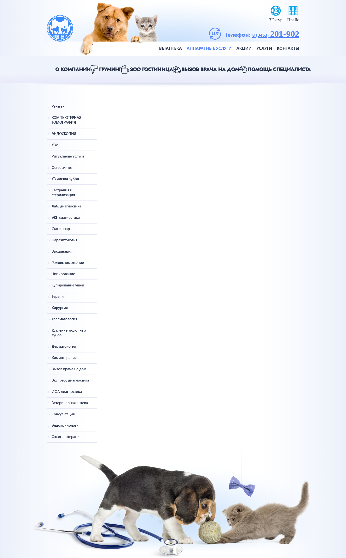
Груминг (110, 69)
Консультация (63, 414)
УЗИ (55, 144)
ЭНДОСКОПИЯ (64, 133)
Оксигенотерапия (66, 436)
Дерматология (64, 346)
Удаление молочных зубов (69, 332)
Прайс (293, 19)
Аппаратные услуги (209, 48)
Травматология (64, 318)
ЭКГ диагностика (66, 217)
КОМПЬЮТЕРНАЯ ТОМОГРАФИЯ (66, 120)
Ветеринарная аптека (70, 402)
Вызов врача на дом (210, 69)
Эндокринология (66, 425)
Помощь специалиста (279, 69)
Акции (244, 48)
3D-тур (276, 19)
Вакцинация (62, 251)
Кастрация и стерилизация (63, 192)
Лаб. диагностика (66, 206)
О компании (73, 69)
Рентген (58, 106)
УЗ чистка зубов (65, 178)
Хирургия (60, 307)
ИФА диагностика (67, 391)
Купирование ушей (68, 285)
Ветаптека (170, 48)
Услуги (264, 48)
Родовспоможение (68, 262)
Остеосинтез (62, 167)
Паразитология (64, 239)
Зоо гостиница (151, 69)
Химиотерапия (64, 357)
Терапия (59, 296)
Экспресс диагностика (70, 380)
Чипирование (63, 273)
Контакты (288, 48)
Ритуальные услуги (68, 156)
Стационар (61, 228)
